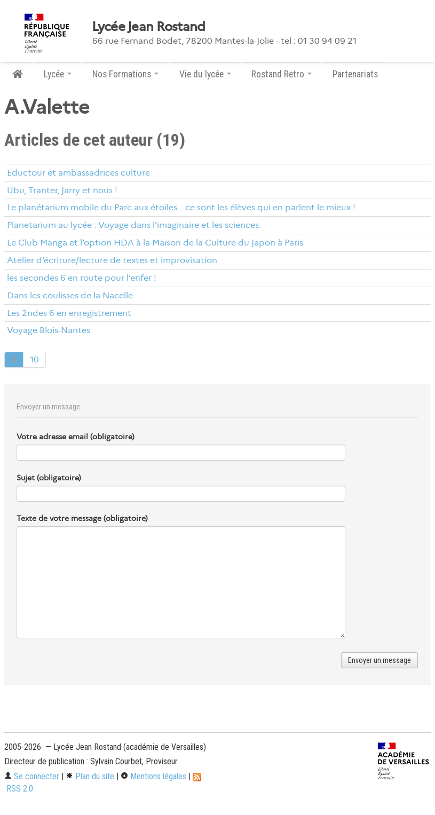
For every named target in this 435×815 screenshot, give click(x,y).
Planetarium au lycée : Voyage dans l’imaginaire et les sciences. (134, 225)
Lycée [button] (58, 74)
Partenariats (355, 74)
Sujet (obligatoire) (49, 477)
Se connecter (31, 776)
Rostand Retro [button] (281, 74)
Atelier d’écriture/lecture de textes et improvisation (112, 260)
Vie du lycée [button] (205, 74)
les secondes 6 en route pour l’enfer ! (81, 278)
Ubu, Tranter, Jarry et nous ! (62, 190)
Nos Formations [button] (125, 74)
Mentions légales (153, 776)
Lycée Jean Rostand (148, 26)
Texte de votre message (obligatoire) (82, 518)
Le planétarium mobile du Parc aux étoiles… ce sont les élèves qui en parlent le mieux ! (181, 207)
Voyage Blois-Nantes (48, 330)
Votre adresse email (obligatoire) (76, 436)
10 (34, 359)
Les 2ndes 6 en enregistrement (69, 313)
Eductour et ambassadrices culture (78, 173)
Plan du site (90, 776)
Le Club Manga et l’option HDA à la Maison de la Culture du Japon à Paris (155, 243)
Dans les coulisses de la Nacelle (70, 295)
